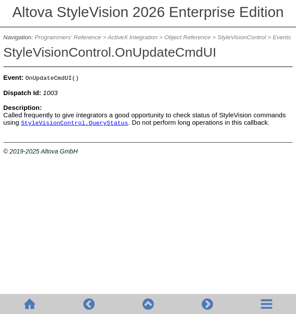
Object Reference (188, 37)
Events (282, 37)
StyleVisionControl (242, 37)
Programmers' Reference (68, 37)
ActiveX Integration (133, 37)
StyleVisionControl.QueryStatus (74, 123)
